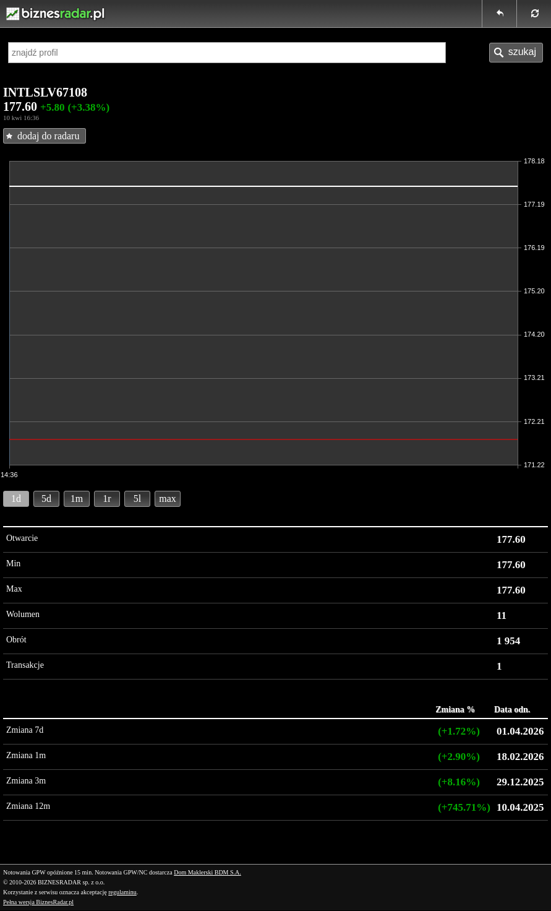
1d (16, 498)
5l (137, 498)
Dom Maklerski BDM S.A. (207, 872)
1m (76, 498)
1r (107, 498)
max (167, 498)
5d (46, 498)
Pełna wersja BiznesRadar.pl (38, 902)
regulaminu (122, 892)
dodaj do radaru (48, 136)
